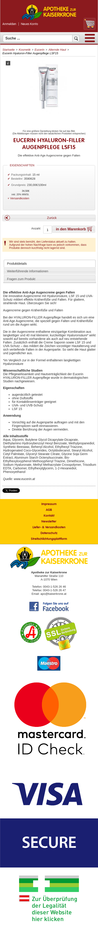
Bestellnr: (17, 178)
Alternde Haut (57, 49)
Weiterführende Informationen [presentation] (27, 271)
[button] (49, 218)
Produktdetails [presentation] (17, 263)
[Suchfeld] (41, 38)
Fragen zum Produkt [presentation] (21, 279)
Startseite (8, 49)
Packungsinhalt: (21, 174)
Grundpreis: (19, 185)
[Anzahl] (47, 230)
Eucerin (39, 49)
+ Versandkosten (18, 198)
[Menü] (90, 41)
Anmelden (9, 24)
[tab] (50, 263)
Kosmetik (25, 49)
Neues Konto (29, 24)
